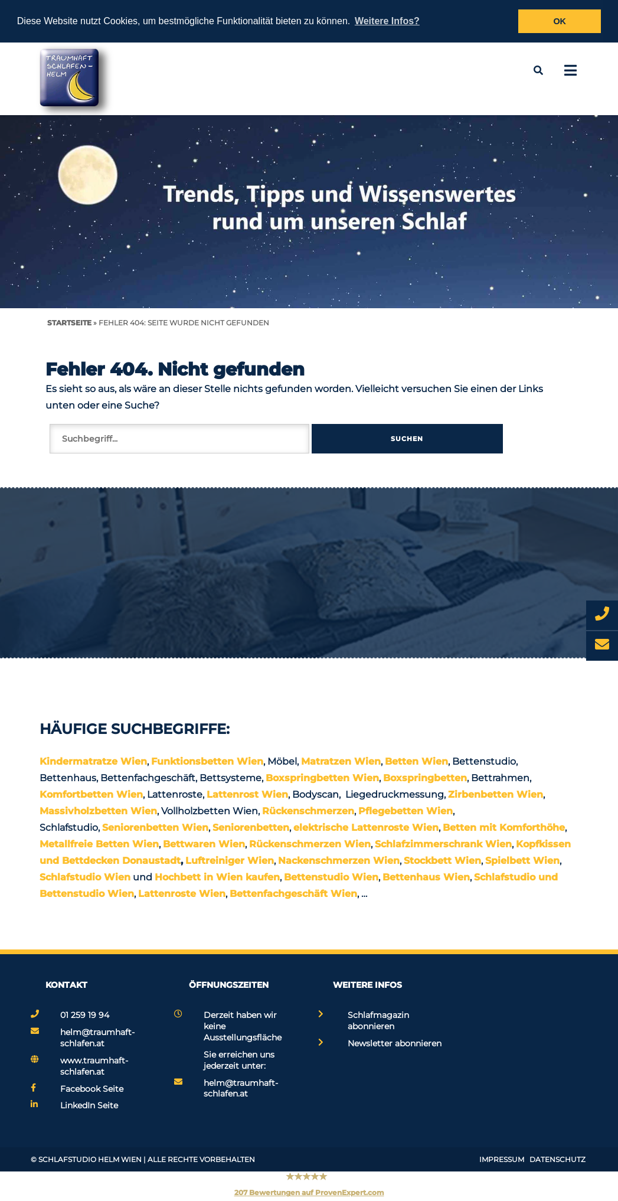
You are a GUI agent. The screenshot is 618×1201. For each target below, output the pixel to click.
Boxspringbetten (425, 778)
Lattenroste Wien (181, 893)
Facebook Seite (91, 1088)
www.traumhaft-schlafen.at (94, 1066)
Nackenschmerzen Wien (339, 860)
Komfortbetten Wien (91, 794)
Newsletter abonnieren (395, 1043)
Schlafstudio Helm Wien (90, 1159)
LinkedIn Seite (89, 1105)
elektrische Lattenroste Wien (366, 827)
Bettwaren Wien (204, 844)
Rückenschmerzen (308, 811)
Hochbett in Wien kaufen (217, 877)
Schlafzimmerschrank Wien (443, 844)
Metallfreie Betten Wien (99, 844)
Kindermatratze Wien (93, 761)
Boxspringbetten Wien (322, 778)
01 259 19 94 (84, 1015)
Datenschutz (557, 1159)
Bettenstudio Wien (331, 877)
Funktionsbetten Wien (207, 761)
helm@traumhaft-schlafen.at (97, 1038)
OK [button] (559, 21)
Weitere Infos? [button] (387, 21)
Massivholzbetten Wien (98, 811)
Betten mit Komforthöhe (504, 827)
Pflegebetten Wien (405, 811)
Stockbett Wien (442, 860)
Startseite (69, 322)
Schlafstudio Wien (85, 877)
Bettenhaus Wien (426, 877)
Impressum (501, 1159)
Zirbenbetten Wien (495, 794)
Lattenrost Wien (247, 794)
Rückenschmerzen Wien (310, 844)
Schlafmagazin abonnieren (378, 1021)
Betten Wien (416, 761)
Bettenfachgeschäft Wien (293, 893)
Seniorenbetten (250, 827)
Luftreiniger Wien (229, 860)
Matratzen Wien (341, 761)
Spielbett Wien (522, 860)
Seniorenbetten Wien (155, 827)
